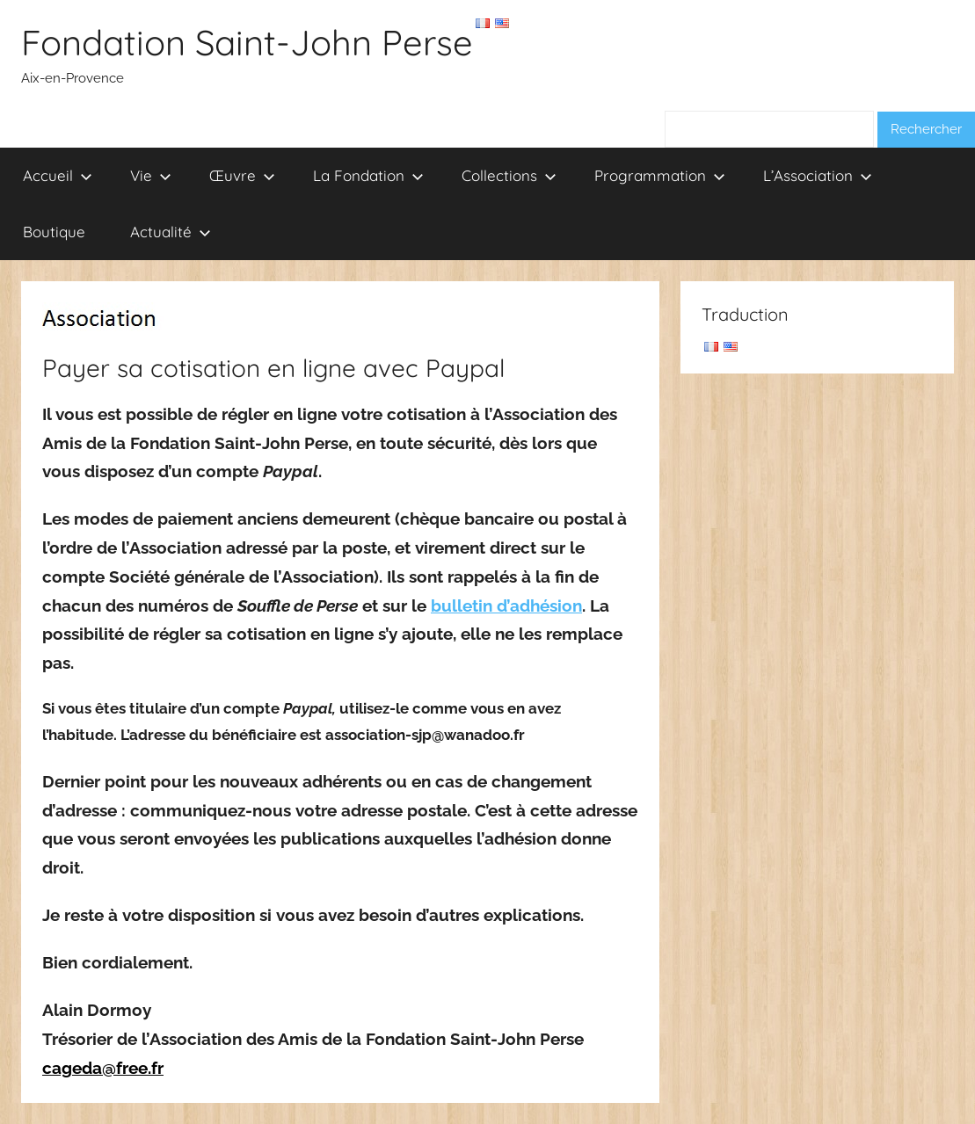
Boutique (54, 231)
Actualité (170, 231)
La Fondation (368, 175)
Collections (509, 175)
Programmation (659, 175)
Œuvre (242, 175)
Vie (150, 175)
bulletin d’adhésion (506, 605)
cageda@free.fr (103, 1067)
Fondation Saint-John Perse (247, 42)
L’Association (817, 175)
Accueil (57, 175)
